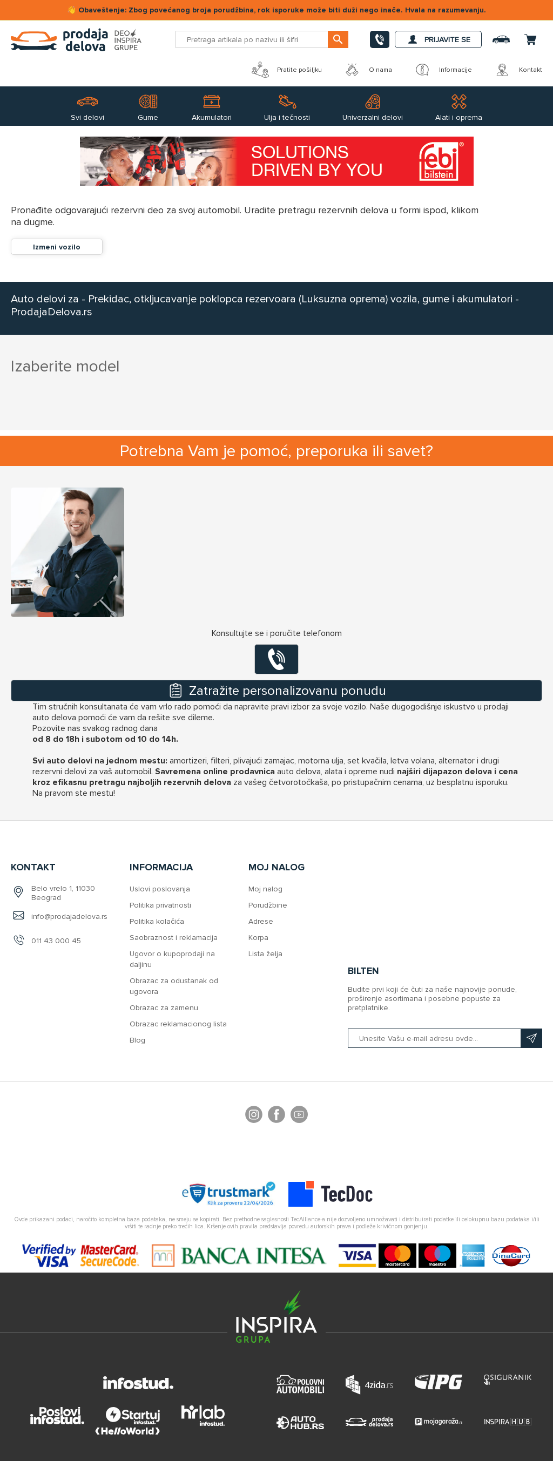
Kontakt (518, 69)
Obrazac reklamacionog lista (178, 1024)
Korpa (258, 937)
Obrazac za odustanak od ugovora (174, 986)
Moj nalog (265, 889)
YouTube (299, 1116)
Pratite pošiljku (287, 69)
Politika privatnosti (160, 905)
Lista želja (265, 953)
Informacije (443, 69)
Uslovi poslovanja (160, 889)
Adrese (260, 921)
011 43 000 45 (56, 940)
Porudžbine (267, 905)
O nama (367, 69)
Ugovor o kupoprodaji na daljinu (172, 959)
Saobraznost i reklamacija (174, 937)
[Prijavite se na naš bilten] (445, 1038)
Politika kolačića (157, 921)
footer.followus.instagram (254, 1116)
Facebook (276, 1116)
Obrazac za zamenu (164, 1007)
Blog (137, 1040)
